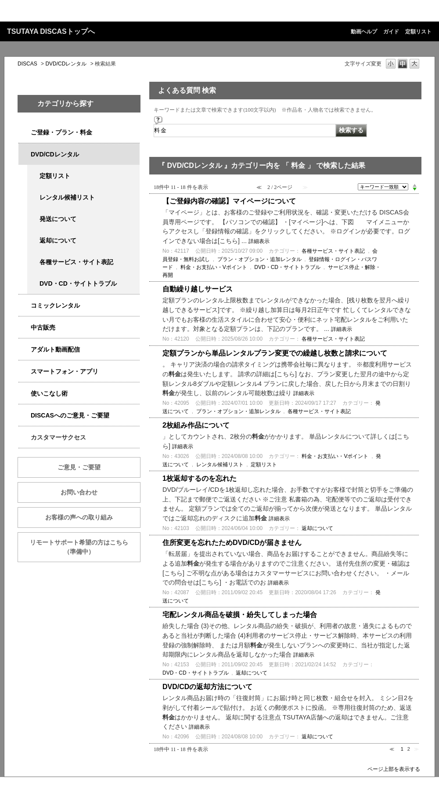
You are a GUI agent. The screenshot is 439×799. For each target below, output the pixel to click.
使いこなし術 (49, 393)
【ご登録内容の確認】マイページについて (229, 201)
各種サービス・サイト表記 (76, 261)
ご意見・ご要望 (79, 467)
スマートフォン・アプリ (64, 371)
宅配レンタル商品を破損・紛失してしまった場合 (239, 614)
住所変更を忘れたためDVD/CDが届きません (232, 542)
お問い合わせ (79, 492)
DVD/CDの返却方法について (207, 686)
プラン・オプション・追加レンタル (259, 259)
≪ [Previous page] (391, 749)
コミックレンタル (55, 305)
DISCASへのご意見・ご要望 (70, 415)
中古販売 (43, 327)
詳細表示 (259, 241)
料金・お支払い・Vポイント (213, 267)
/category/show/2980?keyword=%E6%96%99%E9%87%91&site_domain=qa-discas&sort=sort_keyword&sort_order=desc (25, 154)
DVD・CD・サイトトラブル (78, 283)
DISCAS (27, 64)
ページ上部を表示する (393, 769)
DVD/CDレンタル (65, 64)
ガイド (391, 32)
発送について (58, 218)
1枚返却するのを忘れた (199, 478)
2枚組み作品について (196, 425)
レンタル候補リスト (67, 197)
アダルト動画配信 (55, 349)
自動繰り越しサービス (197, 289)
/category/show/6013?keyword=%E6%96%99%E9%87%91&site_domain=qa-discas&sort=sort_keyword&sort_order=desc (25, 327)
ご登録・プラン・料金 (61, 132)
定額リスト (418, 32)
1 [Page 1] (402, 749)
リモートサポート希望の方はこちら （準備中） (85, 547)
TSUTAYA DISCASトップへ (51, 31)
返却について (58, 240)
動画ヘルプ (364, 32)
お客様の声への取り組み (79, 517)
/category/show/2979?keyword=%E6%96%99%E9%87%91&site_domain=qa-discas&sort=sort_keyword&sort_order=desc (25, 132)
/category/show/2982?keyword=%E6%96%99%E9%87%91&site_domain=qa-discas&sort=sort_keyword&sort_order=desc (25, 371)
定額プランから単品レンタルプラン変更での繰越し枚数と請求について (274, 353)
